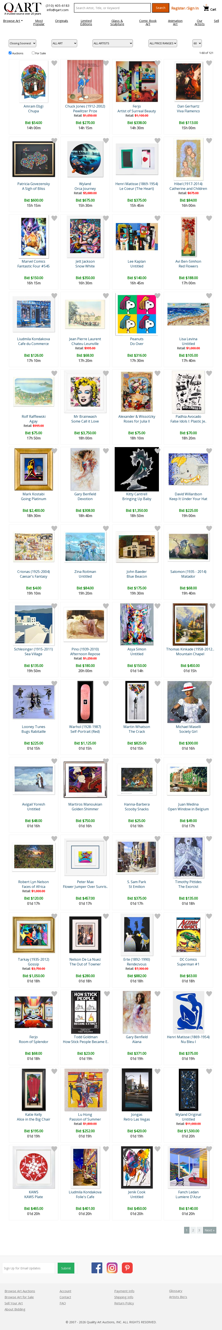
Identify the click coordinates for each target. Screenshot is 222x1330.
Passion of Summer (85, 1119)
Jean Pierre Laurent (85, 339)
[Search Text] (112, 7)
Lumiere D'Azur (188, 1196)
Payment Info (124, 1291)
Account (65, 1291)
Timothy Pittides (188, 881)
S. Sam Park (136, 881)
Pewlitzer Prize (85, 111)
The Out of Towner (85, 964)
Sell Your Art (14, 1303)
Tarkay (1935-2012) (33, 959)
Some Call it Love (85, 421)
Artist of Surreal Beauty (137, 111)
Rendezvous (137, 964)
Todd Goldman (86, 1037)
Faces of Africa (33, 886)
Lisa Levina (188, 339)
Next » (210, 1230)
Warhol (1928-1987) (85, 726)
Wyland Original (188, 1114)
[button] (13, 20)
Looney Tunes (33, 726)
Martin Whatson (136, 726)
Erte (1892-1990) (136, 959)
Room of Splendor (33, 1041)
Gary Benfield (85, 494)
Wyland (85, 183)
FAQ (63, 1303)
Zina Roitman (85, 571)
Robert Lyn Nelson (33, 881)
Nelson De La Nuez (85, 959)
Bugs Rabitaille (33, 731)
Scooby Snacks (137, 809)
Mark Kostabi (33, 494)
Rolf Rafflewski (34, 416)
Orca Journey (85, 188)
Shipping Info (123, 1297)
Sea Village (33, 654)
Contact (65, 1297)
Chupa (33, 111)
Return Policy (124, 1303)
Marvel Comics (33, 261)
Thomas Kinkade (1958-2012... (190, 649)
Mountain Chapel (190, 654)
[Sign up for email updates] (28, 1268)
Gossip (33, 964)
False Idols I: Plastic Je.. (188, 421)
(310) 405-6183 (58, 5)
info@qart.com (58, 10)
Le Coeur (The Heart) (136, 188)
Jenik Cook (136, 1192)
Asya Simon (136, 649)
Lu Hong (85, 1114)
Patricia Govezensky (33, 183)
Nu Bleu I (188, 1041)
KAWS (33, 1192)
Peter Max (85, 881)
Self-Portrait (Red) (85, 731)
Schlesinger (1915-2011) (33, 649)
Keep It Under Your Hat (188, 498)
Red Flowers (188, 266)
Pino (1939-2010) (85, 649)
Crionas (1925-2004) (33, 571)
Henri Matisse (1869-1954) (136, 183)
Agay (33, 421)
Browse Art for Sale (19, 1297)
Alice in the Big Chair (33, 1119)
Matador (188, 576)
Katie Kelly (33, 1114)
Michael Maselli (188, 726)
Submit (66, 1268)
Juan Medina (188, 804)
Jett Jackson (85, 261)
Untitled (136, 266)
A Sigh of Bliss (33, 188)
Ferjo (137, 106)
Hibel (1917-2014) (188, 183)
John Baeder (137, 571)
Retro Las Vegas (137, 1119)
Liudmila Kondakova (33, 339)
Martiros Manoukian (85, 804)
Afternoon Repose (85, 654)
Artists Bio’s (178, 1297)
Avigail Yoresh (33, 804)
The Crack (137, 731)
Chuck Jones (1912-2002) (85, 106)
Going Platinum (33, 498)
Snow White (85, 266)
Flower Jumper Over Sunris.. (85, 886)
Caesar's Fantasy (33, 576)
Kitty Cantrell (136, 494)
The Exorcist (188, 886)
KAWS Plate (33, 1196)
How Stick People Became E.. (86, 1041)
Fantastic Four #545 (33, 266)
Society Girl (188, 731)
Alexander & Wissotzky (136, 416)
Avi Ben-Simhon (188, 261)
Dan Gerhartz (188, 106)
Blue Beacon (137, 576)
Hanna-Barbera (137, 804)
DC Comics (188, 959)
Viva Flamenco (188, 111)
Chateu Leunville (85, 343)
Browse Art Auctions (20, 1291)
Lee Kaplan (137, 261)
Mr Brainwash (85, 416)
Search (160, 8)
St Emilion (137, 886)
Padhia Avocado (188, 416)
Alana (136, 1041)
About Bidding (15, 1309)
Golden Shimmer (85, 809)
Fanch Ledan (188, 1192)
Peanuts (137, 339)
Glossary (175, 1291)
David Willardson (188, 494)
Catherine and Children (188, 188)
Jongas (136, 1114)
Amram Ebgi (33, 106)
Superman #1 (188, 964)
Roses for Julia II (137, 421)
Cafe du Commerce (33, 343)
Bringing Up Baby (136, 498)
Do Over (137, 343)
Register (178, 8)
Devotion (85, 498)
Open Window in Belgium (188, 809)
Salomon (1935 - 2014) (188, 571)
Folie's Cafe (85, 1196)
